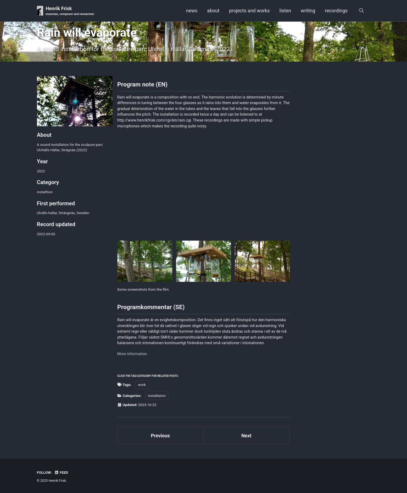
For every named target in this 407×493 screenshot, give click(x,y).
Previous (160, 435)
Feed (61, 472)
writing (308, 10)
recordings (336, 10)
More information (132, 354)
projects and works (249, 10)
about (213, 10)
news (191, 10)
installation (157, 395)
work (142, 384)
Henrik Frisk (70, 11)
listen (285, 10)
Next (246, 435)
